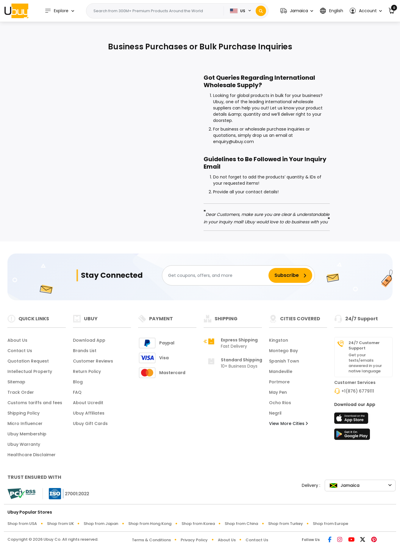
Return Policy (87, 371)
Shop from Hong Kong (149, 523)
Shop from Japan (101, 523)
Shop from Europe (330, 523)
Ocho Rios (280, 403)
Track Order (20, 392)
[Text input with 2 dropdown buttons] (157, 11)
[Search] (261, 11)
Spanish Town (284, 361)
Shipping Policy (23, 413)
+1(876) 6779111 (357, 391)
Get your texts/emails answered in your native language (365, 363)
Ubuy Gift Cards (90, 423)
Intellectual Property (29, 371)
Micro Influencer (25, 423)
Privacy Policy (194, 540)
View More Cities (288, 423)
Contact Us (19, 351)
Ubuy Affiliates (88, 413)
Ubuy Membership (26, 434)
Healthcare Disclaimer (31, 455)
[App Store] (352, 419)
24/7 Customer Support (364, 345)
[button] (296, 11)
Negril (275, 413)
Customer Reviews (93, 361)
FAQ (77, 392)
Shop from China (241, 523)
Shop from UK (60, 523)
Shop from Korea (198, 523)
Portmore (279, 382)
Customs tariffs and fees (34, 403)
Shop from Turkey (285, 523)
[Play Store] (352, 436)
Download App (89, 340)
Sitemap (16, 382)
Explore (56, 10)
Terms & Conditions (151, 540)
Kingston (278, 340)
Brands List (84, 351)
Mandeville (280, 371)
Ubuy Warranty (23, 444)
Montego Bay (283, 351)
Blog (78, 382)
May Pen (278, 392)
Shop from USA (22, 523)
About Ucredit (88, 403)
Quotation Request (28, 361)
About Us (17, 340)
